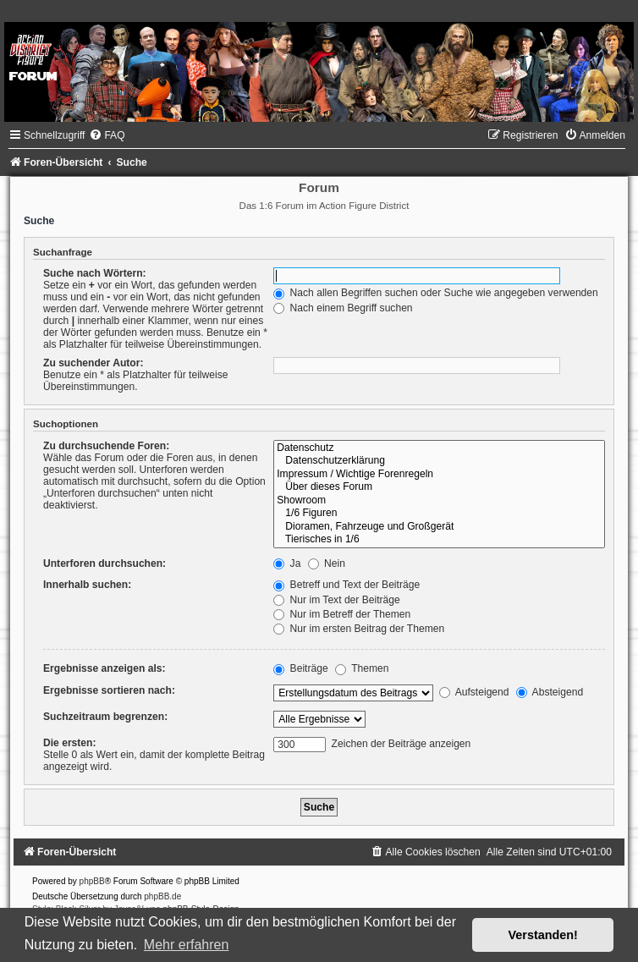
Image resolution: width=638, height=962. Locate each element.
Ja (286, 563)
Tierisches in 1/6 (439, 540)
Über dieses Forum (439, 487)
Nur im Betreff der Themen (341, 614)
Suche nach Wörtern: (94, 273)
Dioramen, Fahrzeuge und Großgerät (439, 527)
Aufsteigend (474, 692)
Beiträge (300, 668)
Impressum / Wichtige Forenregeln (439, 474)
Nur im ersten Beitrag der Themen (358, 629)
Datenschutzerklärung (439, 461)
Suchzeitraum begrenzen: (105, 717)
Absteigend (549, 692)
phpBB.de (162, 896)
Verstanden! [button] (543, 935)
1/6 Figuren (439, 513)
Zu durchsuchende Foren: (106, 446)
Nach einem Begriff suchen (342, 308)
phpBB (92, 881)
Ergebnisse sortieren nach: (109, 690)
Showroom (439, 501)
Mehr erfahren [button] (186, 944)
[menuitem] (106, 135)
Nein (326, 563)
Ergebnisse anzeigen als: (104, 668)
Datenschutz (439, 448)
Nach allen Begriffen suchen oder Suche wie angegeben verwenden (435, 293)
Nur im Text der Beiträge (336, 600)
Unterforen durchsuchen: (104, 563)
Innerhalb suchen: (87, 585)
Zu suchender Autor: (93, 363)
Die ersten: (69, 743)
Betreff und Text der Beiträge (346, 585)
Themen (362, 668)
